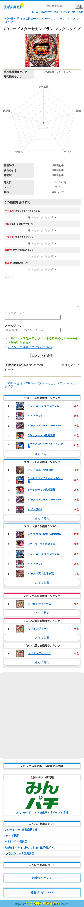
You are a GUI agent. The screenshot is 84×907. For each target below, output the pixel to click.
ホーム (34, 12)
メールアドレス (15, 325)
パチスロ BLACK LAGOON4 (44, 425)
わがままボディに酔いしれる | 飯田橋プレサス (31, 847)
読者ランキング (62, 12)
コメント (11, 276)
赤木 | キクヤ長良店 (15, 841)
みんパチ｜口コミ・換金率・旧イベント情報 (42, 812)
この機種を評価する (44, 903)
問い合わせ (77, 12)
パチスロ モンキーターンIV (43, 405)
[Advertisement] (42, 715)
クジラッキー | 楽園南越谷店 (21, 829)
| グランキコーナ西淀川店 (19, 853)
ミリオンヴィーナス (39, 603)
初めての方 (46, 12)
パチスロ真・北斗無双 (41, 469)
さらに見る (42, 454)
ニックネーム (15, 312)
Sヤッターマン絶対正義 (41, 435)
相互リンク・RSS (42, 892)
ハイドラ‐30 (35, 415)
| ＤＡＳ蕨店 (11, 835)
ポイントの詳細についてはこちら (30, 347)
